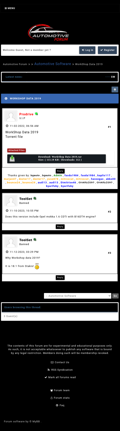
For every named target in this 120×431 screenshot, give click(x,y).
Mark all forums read (60, 377)
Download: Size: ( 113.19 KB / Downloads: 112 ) (45, 158)
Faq (60, 405)
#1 (109, 126)
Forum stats (60, 397)
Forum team (60, 390)
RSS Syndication (60, 369)
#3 (109, 252)
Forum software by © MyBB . (23, 421)
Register (107, 50)
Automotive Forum (15, 64)
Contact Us (60, 362)
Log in (87, 50)
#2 (109, 211)
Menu (10, 8)
